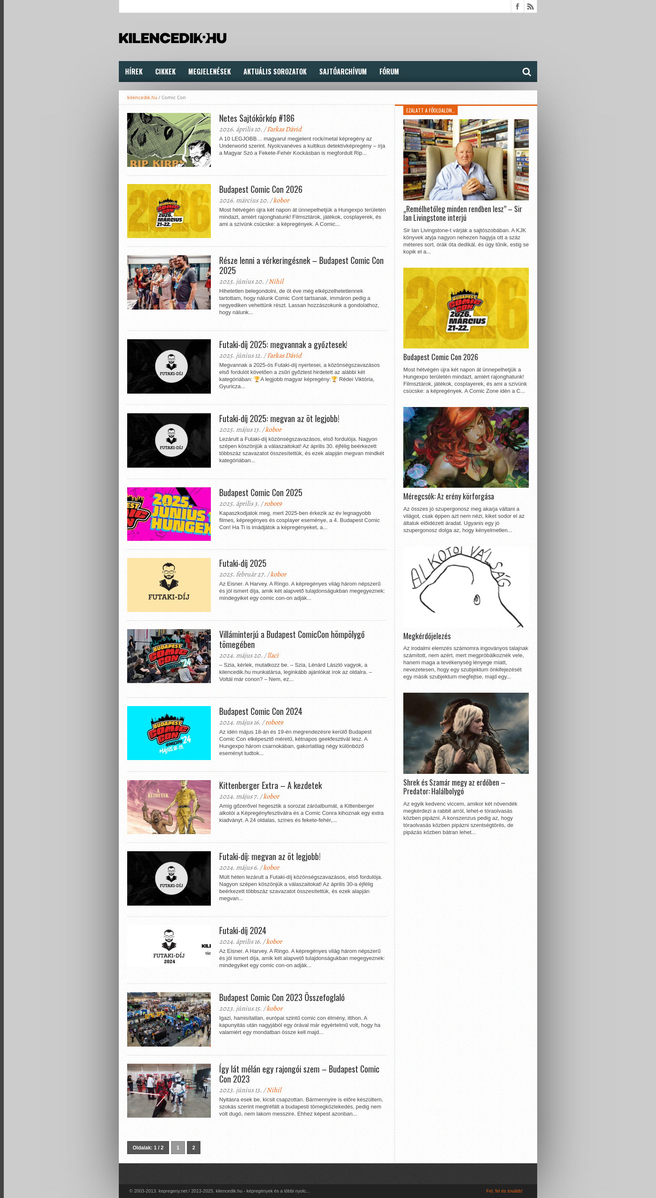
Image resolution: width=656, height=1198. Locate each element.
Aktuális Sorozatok (275, 72)
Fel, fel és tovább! (504, 1190)
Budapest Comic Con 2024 (260, 711)
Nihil (276, 281)
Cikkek (165, 72)
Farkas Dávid (284, 129)
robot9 (273, 503)
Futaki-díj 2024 (242, 930)
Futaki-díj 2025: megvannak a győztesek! (283, 344)
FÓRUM (389, 72)
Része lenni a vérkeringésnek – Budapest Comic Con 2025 (301, 265)
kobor (281, 200)
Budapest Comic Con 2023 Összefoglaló (282, 997)
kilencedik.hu (142, 97)
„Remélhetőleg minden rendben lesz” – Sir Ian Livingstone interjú (462, 214)
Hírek (134, 72)
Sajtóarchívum (343, 72)
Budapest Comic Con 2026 (260, 189)
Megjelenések (209, 72)
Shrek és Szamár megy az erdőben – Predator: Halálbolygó (454, 787)
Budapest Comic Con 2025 (260, 492)
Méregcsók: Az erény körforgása (448, 496)
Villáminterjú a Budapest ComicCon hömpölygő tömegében (292, 639)
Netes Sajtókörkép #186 (257, 118)
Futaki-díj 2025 (242, 563)
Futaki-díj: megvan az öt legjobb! (269, 856)
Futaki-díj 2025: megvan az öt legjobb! (279, 418)
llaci (273, 655)
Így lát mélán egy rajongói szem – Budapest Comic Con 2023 (299, 1074)
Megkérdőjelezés (427, 636)
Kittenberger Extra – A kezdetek (270, 785)
